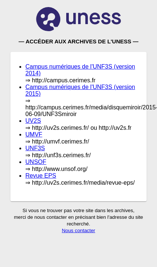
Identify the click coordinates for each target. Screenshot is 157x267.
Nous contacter (78, 230)
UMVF (33, 134)
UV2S (33, 121)
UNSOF (35, 162)
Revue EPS (40, 175)
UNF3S (35, 148)
